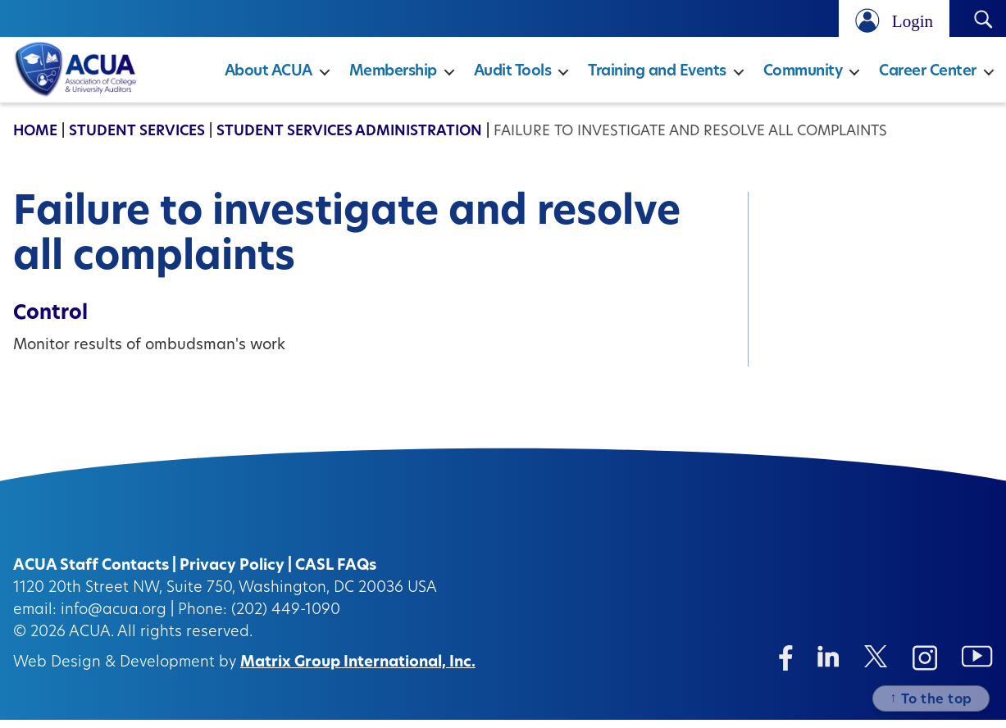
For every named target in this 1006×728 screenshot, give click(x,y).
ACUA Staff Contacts (91, 574)
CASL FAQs (335, 574)
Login (912, 20)
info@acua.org (113, 618)
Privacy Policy (232, 574)
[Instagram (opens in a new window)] (925, 666)
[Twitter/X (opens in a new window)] (876, 664)
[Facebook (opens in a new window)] (786, 666)
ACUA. (91, 640)
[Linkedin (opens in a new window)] (828, 664)
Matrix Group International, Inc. (358, 671)
